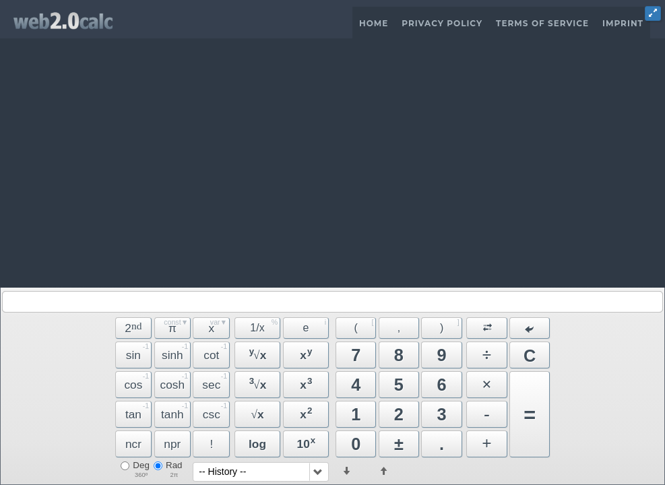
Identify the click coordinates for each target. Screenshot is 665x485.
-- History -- (222, 471)
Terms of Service (542, 23)
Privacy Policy (442, 23)
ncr (133, 444)
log (257, 444)
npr (172, 444)
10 (306, 443)
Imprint (622, 23)
